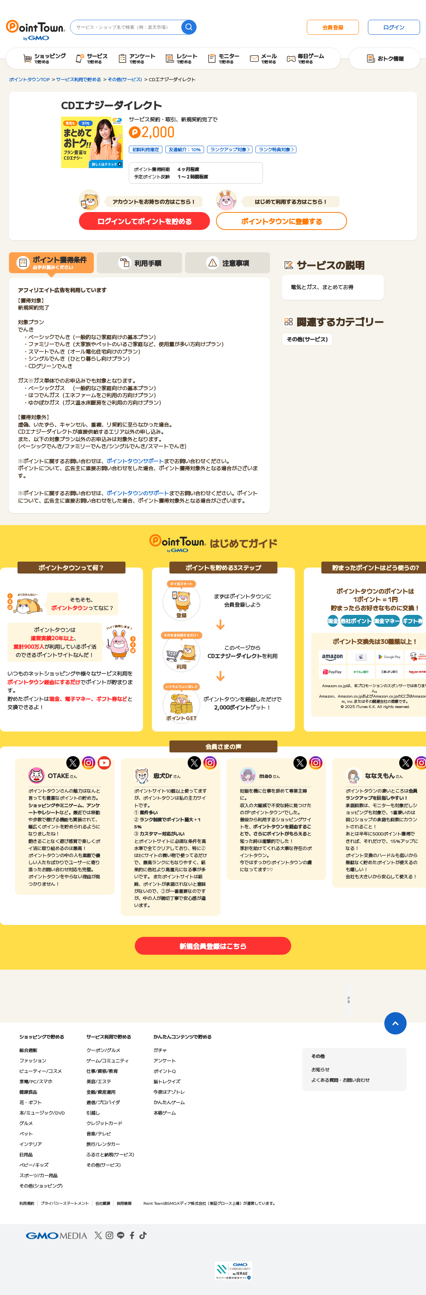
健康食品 (28, 1092)
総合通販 (28, 1050)
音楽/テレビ (98, 1133)
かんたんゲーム (169, 1102)
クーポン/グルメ (103, 1050)
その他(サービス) (307, 339)
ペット (26, 1133)
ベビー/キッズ (33, 1165)
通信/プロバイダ (103, 1102)
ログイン (394, 27)
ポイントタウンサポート (135, 461)
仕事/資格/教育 (102, 1071)
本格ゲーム (164, 1112)
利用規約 (26, 1203)
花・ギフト (30, 1102)
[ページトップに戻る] (395, 1023)
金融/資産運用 (100, 1092)
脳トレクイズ (166, 1081)
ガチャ (160, 1050)
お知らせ (320, 1069)
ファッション (32, 1060)
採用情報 (124, 1203)
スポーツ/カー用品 (38, 1175)
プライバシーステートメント (65, 1203)
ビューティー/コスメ (40, 1071)
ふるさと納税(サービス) (110, 1154)
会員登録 (332, 27)
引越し (93, 1112)
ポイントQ (164, 1071)
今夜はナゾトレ (169, 1092)
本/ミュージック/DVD (42, 1112)
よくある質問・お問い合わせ (340, 1080)
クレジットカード (104, 1123)
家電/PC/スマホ (35, 1081)
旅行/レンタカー (103, 1144)
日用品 (26, 1154)
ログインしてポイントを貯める (145, 221)
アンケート (164, 1060)
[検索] (188, 27)
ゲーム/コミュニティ (107, 1060)
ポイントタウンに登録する (281, 221)
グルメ (26, 1123)
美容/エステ (98, 1081)
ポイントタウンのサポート (137, 493)
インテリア (30, 1144)
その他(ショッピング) (41, 1185)
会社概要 (102, 1203)
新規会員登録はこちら (213, 946)
